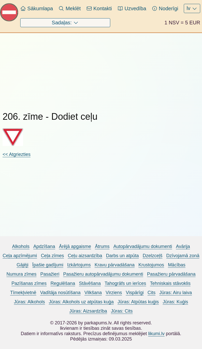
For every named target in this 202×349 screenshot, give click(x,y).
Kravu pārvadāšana (115, 264)
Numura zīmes (21, 274)
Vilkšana (93, 292)
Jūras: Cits (122, 311)
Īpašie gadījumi (47, 264)
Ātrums (102, 246)
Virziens (114, 292)
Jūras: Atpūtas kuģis (138, 301)
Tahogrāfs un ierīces (125, 283)
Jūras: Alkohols (29, 301)
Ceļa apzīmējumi (20, 255)
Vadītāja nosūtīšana (60, 292)
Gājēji (22, 264)
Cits (151, 292)
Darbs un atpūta (122, 255)
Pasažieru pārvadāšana (171, 274)
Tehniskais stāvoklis (170, 283)
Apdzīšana (44, 246)
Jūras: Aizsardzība (88, 311)
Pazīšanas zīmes (29, 283)
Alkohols (20, 246)
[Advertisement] (101, 69)
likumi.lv (156, 333)
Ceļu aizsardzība (85, 255)
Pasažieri (49, 274)
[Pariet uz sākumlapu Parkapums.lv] (9, 20)
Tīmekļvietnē (23, 292)
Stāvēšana (90, 283)
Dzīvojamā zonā (182, 255)
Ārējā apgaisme (75, 246)
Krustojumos (151, 264)
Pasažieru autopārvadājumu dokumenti (103, 274)
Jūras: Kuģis (175, 301)
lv (192, 8)
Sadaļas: (65, 23)
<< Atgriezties (17, 154)
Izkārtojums (79, 264)
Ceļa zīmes (52, 255)
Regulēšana (62, 283)
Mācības (176, 264)
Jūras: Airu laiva (175, 292)
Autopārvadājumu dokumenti (142, 246)
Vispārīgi (135, 292)
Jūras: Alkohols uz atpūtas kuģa (81, 301)
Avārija (183, 246)
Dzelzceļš (153, 255)
